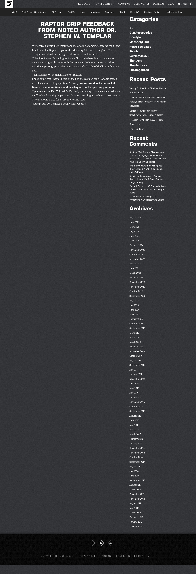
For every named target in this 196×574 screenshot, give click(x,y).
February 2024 (136, 248)
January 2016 (135, 400)
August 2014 (135, 470)
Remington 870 (139, 59)
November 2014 (137, 456)
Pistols (134, 55)
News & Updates (140, 50)
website (81, 108)
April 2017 (133, 373)
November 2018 (137, 354)
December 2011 (136, 529)
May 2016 (134, 391)
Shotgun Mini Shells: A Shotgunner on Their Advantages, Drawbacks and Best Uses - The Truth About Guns (147, 158)
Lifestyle (135, 41)
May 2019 (134, 336)
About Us (124, 6)
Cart (183, 6)
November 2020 (137, 290)
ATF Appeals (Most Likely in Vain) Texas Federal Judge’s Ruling (146, 172)
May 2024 (134, 244)
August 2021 (135, 267)
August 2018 (135, 363)
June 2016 (134, 387)
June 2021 (134, 271)
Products (83, 6)
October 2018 (136, 359)
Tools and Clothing (175, 16)
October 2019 (136, 327)
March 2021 (135, 276)
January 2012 (135, 525)
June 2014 (134, 479)
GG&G (123, 16)
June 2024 (134, 239)
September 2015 (137, 414)
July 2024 (134, 234)
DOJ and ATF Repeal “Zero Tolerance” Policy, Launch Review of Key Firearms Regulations (147, 105)
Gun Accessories (140, 36)
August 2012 (135, 506)
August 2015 (135, 419)
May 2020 (134, 317)
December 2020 (137, 285)
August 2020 (135, 304)
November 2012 (137, 502)
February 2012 (136, 520)
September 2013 (137, 483)
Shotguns (135, 64)
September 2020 (137, 299)
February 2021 (136, 281)
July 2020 (134, 308)
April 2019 (134, 341)
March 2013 (135, 493)
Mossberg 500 (139, 45)
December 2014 (137, 451)
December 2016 (137, 382)
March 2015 (135, 437)
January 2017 (135, 377)
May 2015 (134, 428)
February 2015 (136, 442)
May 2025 (134, 230)
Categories (104, 6)
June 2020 (134, 313)
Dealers (158, 6)
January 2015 (135, 446)
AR (131, 32)
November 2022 (137, 262)
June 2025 (134, 225)
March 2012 (135, 516)
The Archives (138, 69)
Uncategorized (139, 73)
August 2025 (135, 221)
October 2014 (136, 460)
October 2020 (136, 294)
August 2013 (135, 488)
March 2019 (135, 345)
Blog (171, 6)
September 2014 (137, 465)
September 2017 (137, 368)
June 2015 (134, 423)
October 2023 (136, 258)
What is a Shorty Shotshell (142, 165)
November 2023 (137, 253)
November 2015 (137, 405)
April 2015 (134, 433)
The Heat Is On (136, 132)
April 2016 (134, 396)
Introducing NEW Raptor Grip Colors (146, 203)
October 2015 (136, 410)
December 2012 (137, 497)
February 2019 (136, 350)
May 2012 (134, 511)
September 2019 (137, 331)
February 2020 (136, 322)
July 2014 (134, 474)
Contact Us (142, 6)
